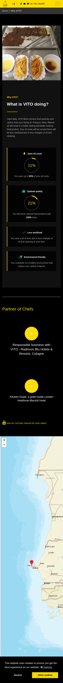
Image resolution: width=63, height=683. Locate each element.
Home (5, 11)
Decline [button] (18, 675)
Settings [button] (46, 667)
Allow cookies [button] (45, 675)
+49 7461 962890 (36, 4)
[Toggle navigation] (58, 4)
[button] (32, 563)
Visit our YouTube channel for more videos (24, 423)
